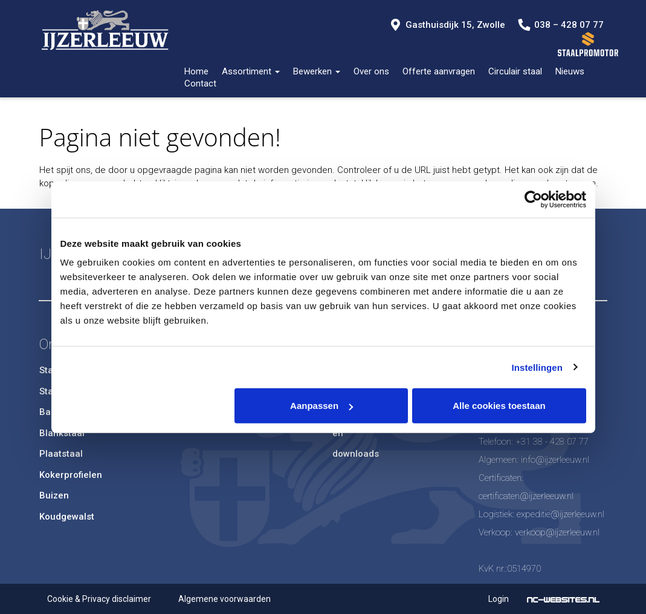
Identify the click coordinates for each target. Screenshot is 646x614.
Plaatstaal (61, 453)
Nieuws (569, 71)
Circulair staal (515, 71)
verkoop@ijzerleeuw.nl (557, 532)
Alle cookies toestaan (499, 405)
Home (196, 71)
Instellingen (537, 367)
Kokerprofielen (70, 474)
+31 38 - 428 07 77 (552, 441)
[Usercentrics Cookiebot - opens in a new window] (533, 199)
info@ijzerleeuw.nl (555, 459)
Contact (200, 83)
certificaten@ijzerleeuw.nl (526, 496)
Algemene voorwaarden (224, 599)
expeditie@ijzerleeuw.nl (560, 514)
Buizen (54, 495)
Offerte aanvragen (438, 71)
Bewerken (316, 71)
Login (498, 599)
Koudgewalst (66, 516)
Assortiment (251, 71)
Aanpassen (321, 405)
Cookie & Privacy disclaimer (99, 599)
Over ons (371, 71)
